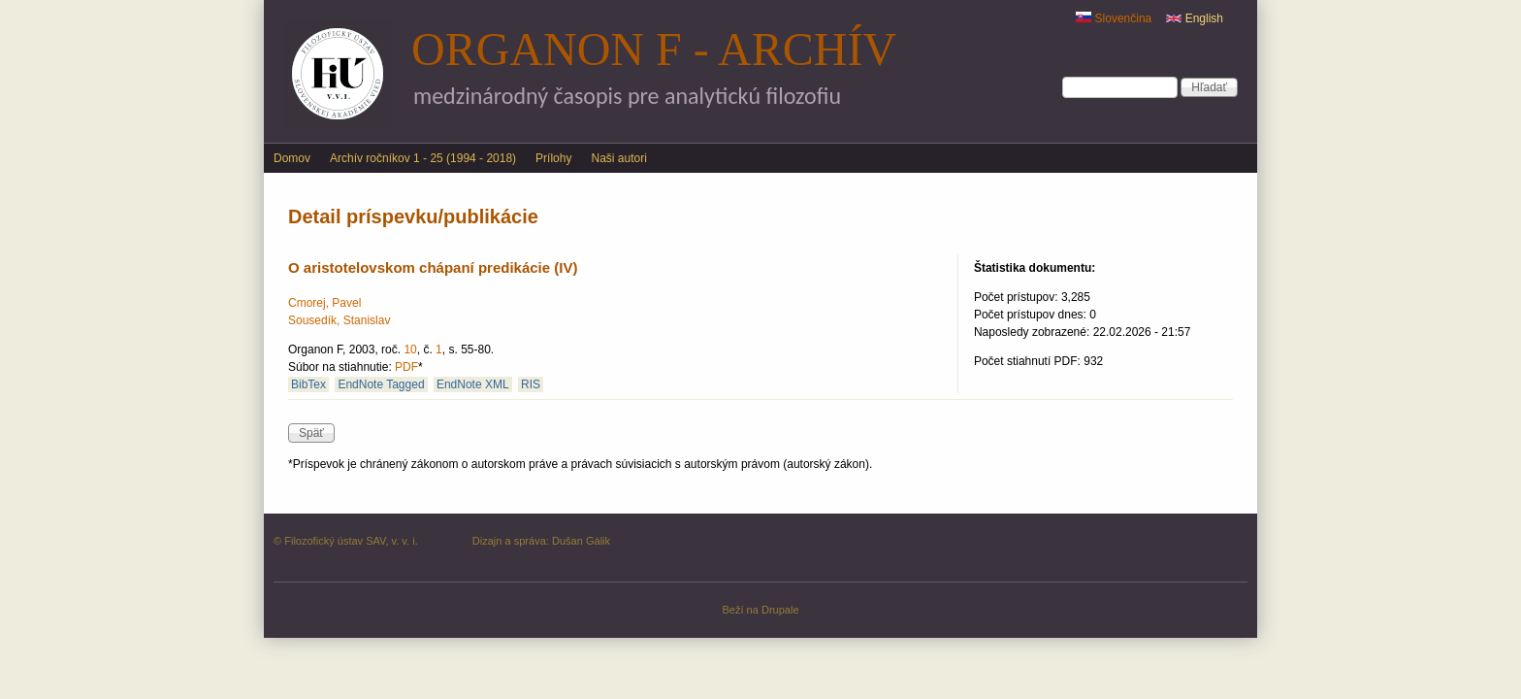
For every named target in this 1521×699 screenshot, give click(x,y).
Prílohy (553, 158)
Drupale (780, 610)
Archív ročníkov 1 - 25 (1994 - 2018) (423, 158)
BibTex (308, 384)
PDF (406, 367)
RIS (530, 384)
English (1194, 18)
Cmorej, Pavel (324, 303)
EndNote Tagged (381, 384)
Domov (292, 158)
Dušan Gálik (581, 541)
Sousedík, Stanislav (339, 320)
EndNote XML (473, 384)
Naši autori (618, 158)
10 (410, 349)
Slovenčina (1113, 18)
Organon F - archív (653, 49)
